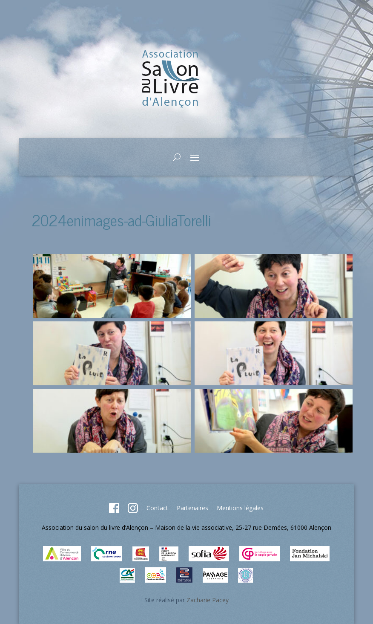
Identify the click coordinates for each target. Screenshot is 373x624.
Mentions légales (240, 508)
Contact (157, 508)
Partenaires (192, 508)
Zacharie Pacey (207, 600)
